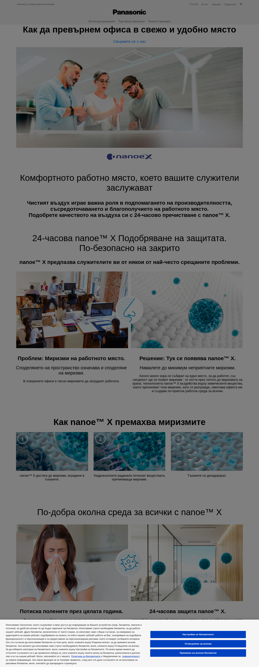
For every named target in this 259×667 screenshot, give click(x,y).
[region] (129, 643)
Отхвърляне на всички (198, 643)
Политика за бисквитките (85, 656)
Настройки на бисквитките (198, 634)
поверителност (131, 656)
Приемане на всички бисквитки (198, 653)
